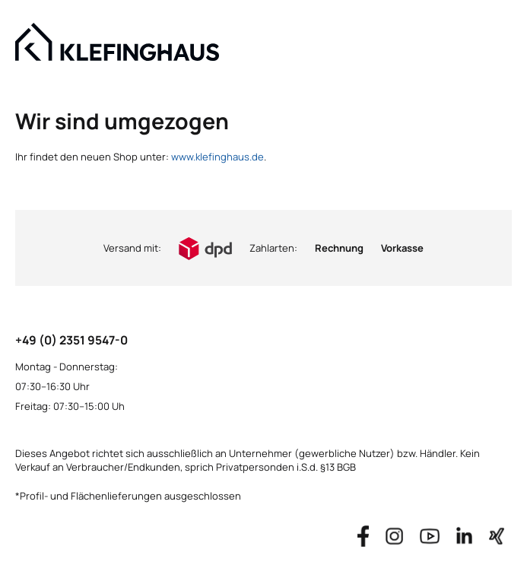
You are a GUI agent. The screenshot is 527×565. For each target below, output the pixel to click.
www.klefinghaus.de (217, 156)
